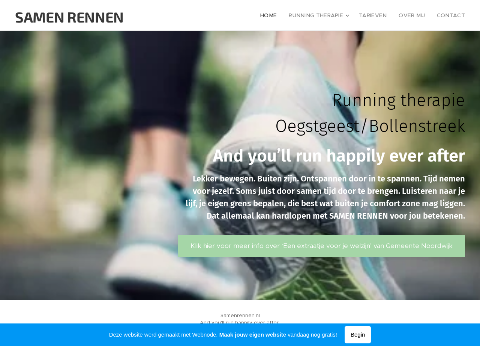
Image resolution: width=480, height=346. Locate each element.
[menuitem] (283, 15)
